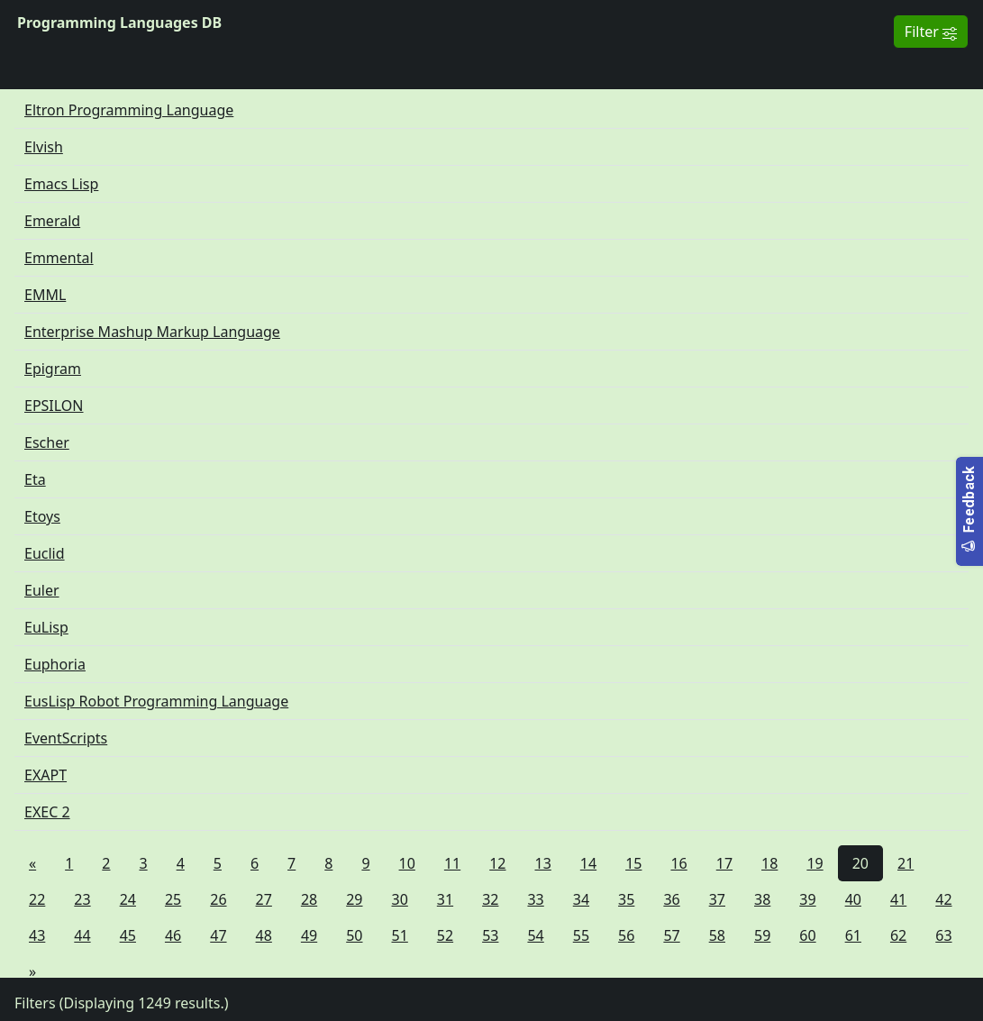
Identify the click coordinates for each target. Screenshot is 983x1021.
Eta (35, 479)
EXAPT (45, 775)
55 (581, 935)
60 (807, 935)
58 (717, 935)
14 (588, 863)
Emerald (52, 221)
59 (762, 935)
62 (898, 935)
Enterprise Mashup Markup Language (152, 332)
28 (309, 899)
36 (671, 899)
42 (943, 899)
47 (218, 935)
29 (354, 899)
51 (400, 935)
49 (309, 935)
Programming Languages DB (119, 22)
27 (264, 899)
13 (543, 863)
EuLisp (46, 627)
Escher (46, 442)
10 (407, 863)
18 (769, 863)
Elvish (43, 147)
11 (452, 863)
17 (724, 863)
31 (445, 899)
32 (490, 899)
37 (717, 899)
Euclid (44, 553)
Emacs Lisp (61, 184)
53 (490, 935)
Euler (41, 590)
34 (581, 899)
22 (37, 899)
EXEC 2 (47, 812)
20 (860, 863)
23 (82, 899)
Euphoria (55, 664)
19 (814, 863)
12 (497, 863)
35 (626, 899)
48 (264, 935)
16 (678, 863)
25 (173, 899)
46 (173, 935)
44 (82, 935)
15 (633, 863)
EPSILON (54, 405)
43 (37, 935)
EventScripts (65, 738)
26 (218, 899)
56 (626, 935)
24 (128, 899)
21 (905, 863)
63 (943, 935)
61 (853, 935)
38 (762, 899)
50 (354, 935)
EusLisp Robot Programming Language (156, 701)
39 (807, 899)
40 (853, 899)
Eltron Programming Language (128, 110)
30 (400, 899)
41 (898, 899)
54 (535, 935)
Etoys (42, 516)
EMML (45, 295)
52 (445, 935)
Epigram (52, 368)
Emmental (59, 258)
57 (671, 935)
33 (535, 899)
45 (128, 935)
